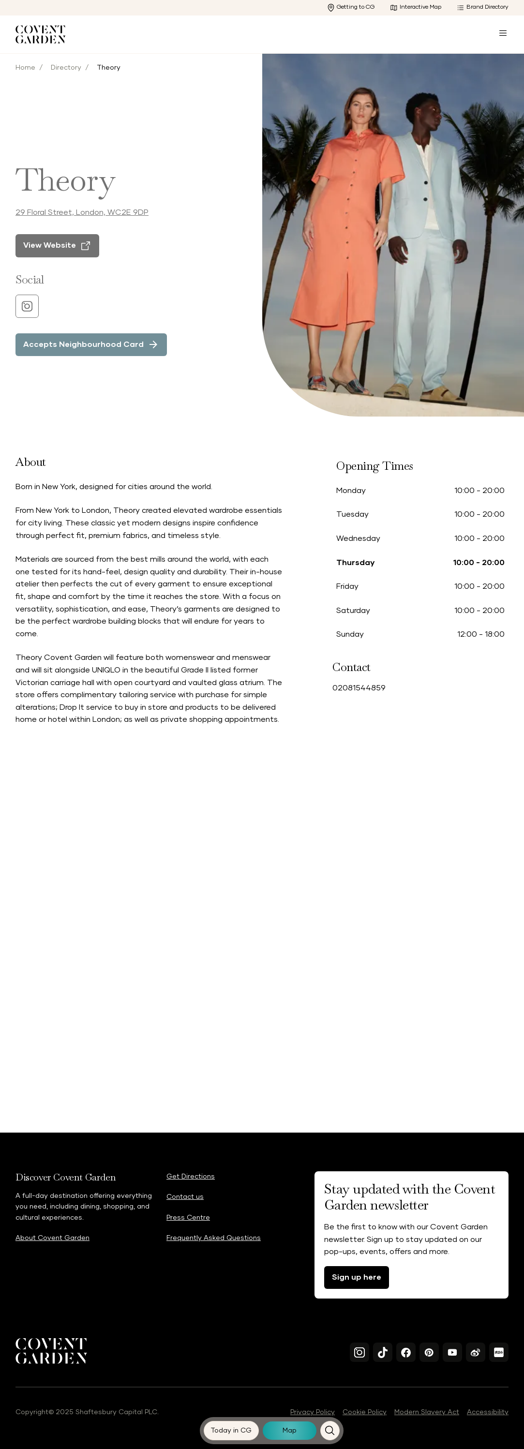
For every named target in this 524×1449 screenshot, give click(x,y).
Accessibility (488, 1412)
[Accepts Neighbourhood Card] (91, 354)
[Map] (290, 1430)
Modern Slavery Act (426, 1412)
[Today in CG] (231, 1430)
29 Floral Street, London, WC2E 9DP (82, 222)
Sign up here (356, 1277)
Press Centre (188, 1217)
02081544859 (359, 688)
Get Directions (190, 1176)
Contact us (185, 1197)
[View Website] (57, 256)
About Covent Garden (52, 1238)
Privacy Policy (312, 1412)
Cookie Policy (365, 1412)
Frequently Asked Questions (213, 1238)
